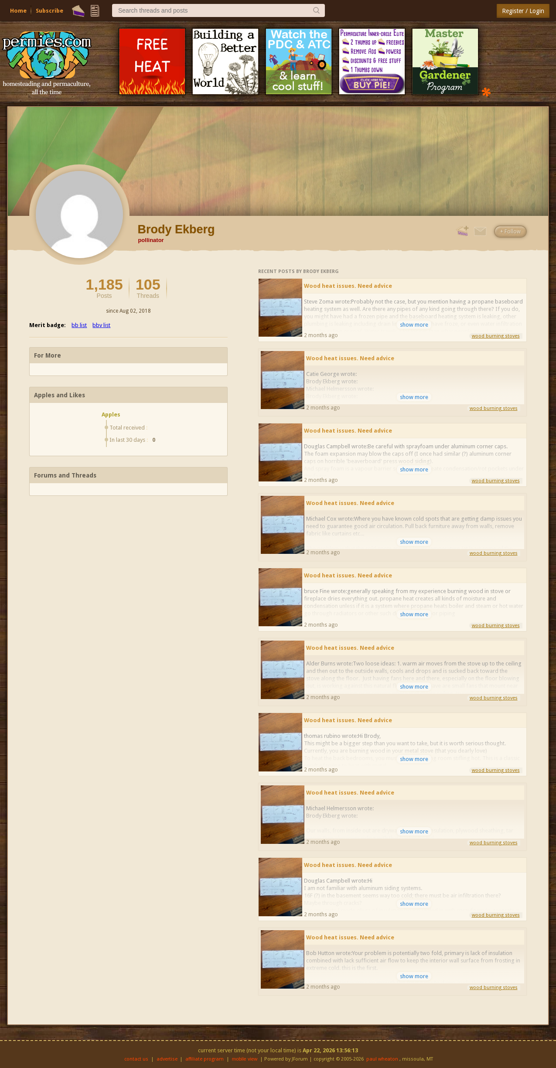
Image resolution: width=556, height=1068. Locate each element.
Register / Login (523, 10)
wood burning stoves (496, 336)
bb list (79, 325)
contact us (136, 1059)
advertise (167, 1059)
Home (18, 10)
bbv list (101, 325)
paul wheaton (382, 1059)
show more (414, 324)
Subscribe (49, 10)
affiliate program (204, 1059)
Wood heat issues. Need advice (348, 286)
